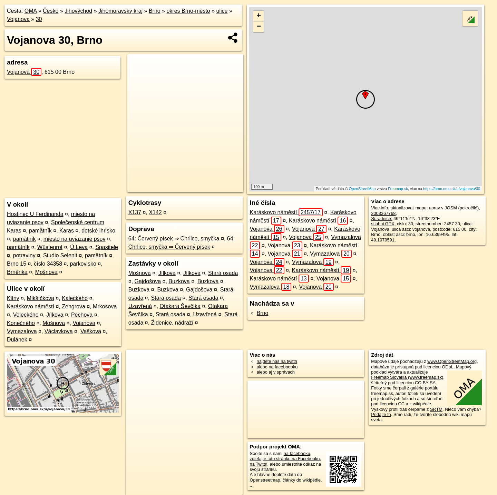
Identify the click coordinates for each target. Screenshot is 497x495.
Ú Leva (79, 247)
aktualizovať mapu (408, 207)
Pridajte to (381, 414)
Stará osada (223, 273)
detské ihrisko (98, 231)
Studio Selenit (60, 255)
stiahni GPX (382, 223)
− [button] (258, 27)
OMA (31, 11)
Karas (66, 231)
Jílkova (55, 315)
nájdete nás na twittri (277, 361)
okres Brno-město (188, 11)
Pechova (81, 315)
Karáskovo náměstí (30, 306)
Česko (50, 11)
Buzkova (178, 281)
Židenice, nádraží (172, 323)
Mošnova (46, 272)
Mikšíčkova (40, 298)
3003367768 (383, 213)
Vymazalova (22, 331)
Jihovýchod (78, 11)
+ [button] (258, 16)
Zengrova (73, 306)
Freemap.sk (398, 189)
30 (39, 19)
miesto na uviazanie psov (74, 239)
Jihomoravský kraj (120, 11)
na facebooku (297, 453)
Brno (154, 11)
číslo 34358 (48, 264)
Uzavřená (140, 306)
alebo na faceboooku (277, 366)
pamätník (40, 231)
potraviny (24, 255)
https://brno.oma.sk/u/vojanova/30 (451, 189)
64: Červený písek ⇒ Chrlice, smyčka (174, 238)
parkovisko (83, 264)
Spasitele (106, 247)
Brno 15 (16, 264)
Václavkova (59, 331)
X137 (134, 212)
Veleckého (26, 315)
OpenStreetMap (362, 189)
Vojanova (18, 19)
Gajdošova (148, 281)
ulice (222, 11)
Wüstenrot (49, 247)
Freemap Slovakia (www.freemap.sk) (407, 377)
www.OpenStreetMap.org (452, 361)
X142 (155, 212)
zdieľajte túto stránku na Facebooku (285, 458)
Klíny (13, 298)
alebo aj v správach (276, 372)
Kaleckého (75, 298)
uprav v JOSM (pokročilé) (454, 207)
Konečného (21, 323)
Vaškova (90, 331)
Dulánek (17, 340)
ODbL (447, 366)
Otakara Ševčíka (180, 306)
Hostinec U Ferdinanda (35, 214)
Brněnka (17, 272)
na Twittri (258, 464)
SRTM (436, 409)
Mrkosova (105, 306)
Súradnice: (381, 218)
